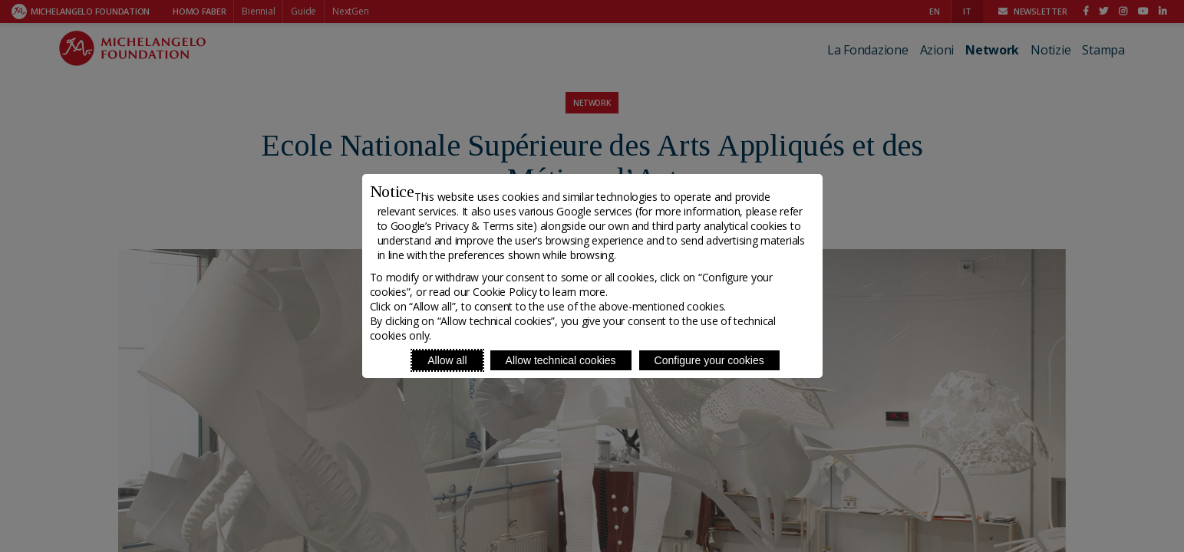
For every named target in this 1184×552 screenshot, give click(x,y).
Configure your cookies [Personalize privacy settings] (709, 360)
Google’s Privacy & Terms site (462, 226)
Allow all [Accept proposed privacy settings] (447, 360)
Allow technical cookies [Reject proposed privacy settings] (561, 360)
